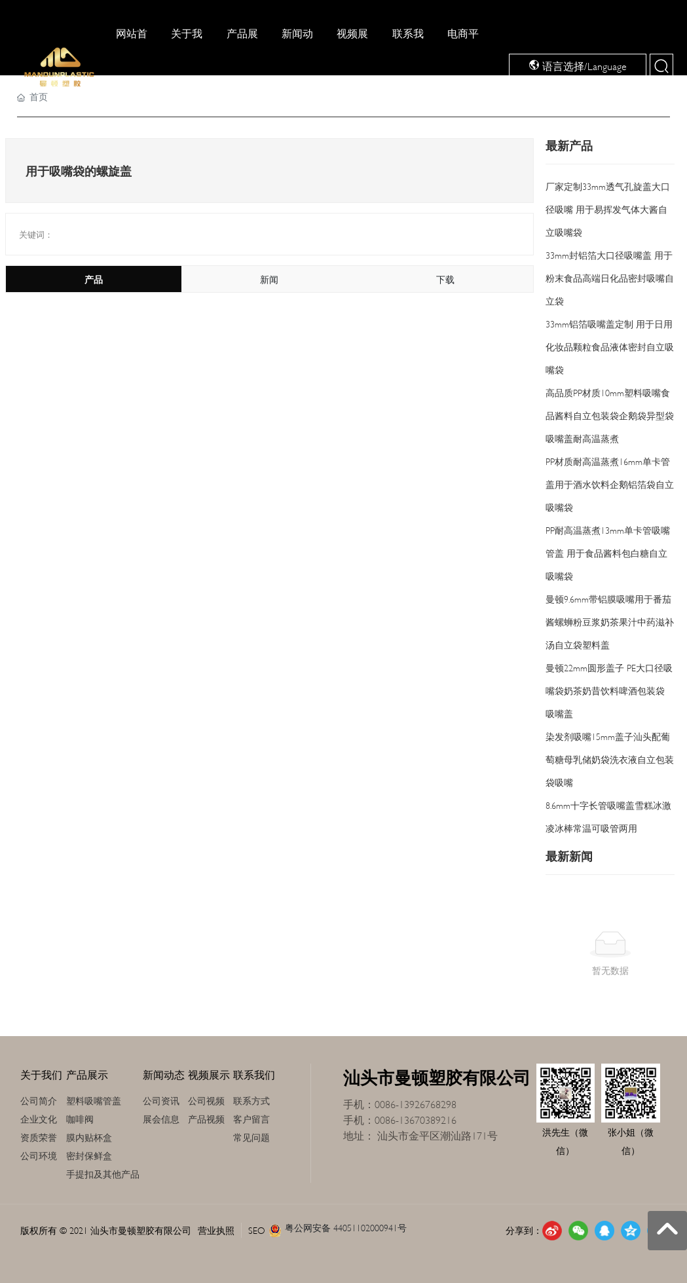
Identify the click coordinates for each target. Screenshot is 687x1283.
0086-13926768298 (415, 1103)
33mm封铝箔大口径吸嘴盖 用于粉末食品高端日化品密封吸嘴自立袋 (610, 277)
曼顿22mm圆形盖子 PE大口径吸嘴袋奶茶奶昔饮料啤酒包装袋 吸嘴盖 (609, 690)
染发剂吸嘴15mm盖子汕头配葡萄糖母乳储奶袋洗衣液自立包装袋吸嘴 (610, 759)
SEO (256, 1229)
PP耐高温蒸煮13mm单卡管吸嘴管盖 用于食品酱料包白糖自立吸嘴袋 (608, 552)
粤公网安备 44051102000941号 (346, 1227)
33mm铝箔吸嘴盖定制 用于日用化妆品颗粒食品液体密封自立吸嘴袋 (610, 346)
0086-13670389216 (417, 1119)
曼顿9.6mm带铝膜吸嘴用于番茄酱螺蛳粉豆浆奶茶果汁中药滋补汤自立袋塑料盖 (610, 621)
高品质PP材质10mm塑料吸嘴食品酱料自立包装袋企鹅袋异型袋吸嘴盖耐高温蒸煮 (610, 415)
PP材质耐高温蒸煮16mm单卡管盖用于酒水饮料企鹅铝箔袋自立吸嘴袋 (610, 483)
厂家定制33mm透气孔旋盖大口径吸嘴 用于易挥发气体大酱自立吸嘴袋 (608, 208)
